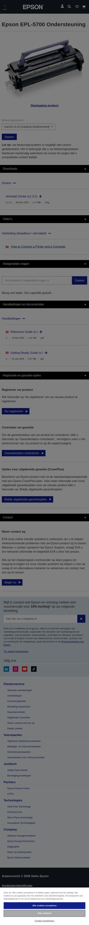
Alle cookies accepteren (44, 905)
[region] (44, 906)
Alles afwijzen (44, 913)
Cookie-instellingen (44, 921)
